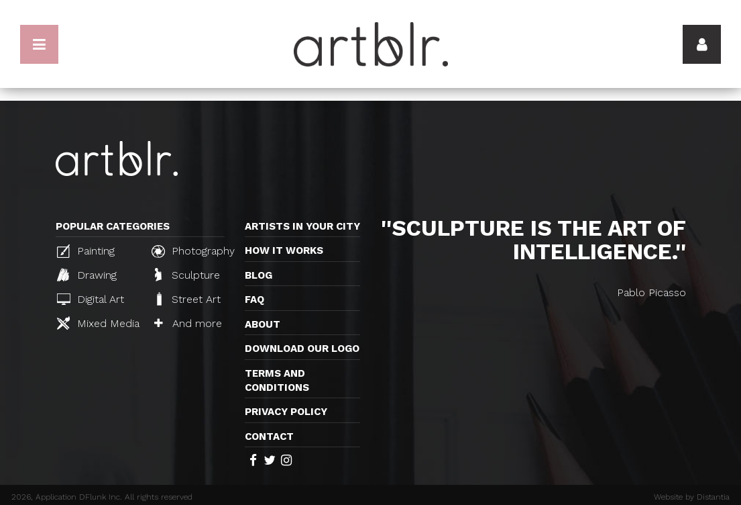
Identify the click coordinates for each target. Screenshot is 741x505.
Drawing (87, 274)
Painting (86, 251)
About (262, 324)
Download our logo (302, 348)
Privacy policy (286, 412)
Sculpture (187, 274)
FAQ (254, 299)
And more (188, 323)
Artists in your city (302, 226)
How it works (284, 250)
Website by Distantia (692, 497)
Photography (193, 251)
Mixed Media (98, 323)
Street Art (187, 299)
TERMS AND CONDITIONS (277, 380)
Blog (258, 275)
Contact (269, 436)
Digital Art (90, 299)
